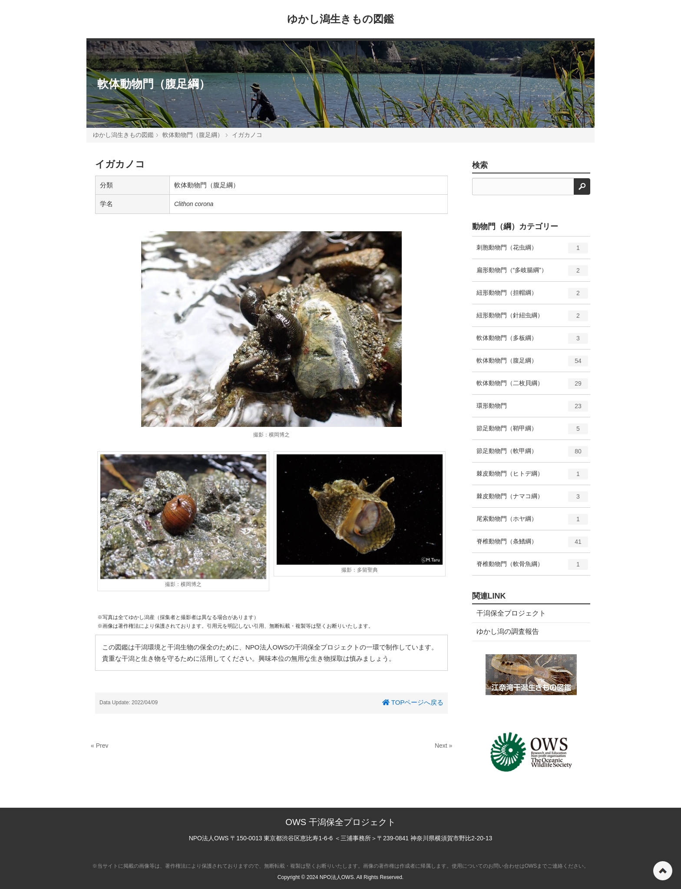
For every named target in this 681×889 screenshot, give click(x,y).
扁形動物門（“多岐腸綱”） (532, 273)
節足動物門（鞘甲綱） (532, 431)
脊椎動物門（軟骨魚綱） (532, 567)
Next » (443, 745)
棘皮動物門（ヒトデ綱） (532, 477)
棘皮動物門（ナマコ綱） (532, 499)
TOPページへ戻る (412, 702)
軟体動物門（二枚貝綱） (532, 386)
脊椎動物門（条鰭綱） (532, 544)
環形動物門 (532, 409)
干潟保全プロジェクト (511, 613)
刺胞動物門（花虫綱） (532, 251)
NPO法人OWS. (337, 877)
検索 (480, 165)
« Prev (99, 745)
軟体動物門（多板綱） (532, 341)
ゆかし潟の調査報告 (507, 631)
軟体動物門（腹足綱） (153, 83)
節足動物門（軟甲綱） (532, 454)
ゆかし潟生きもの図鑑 (340, 19)
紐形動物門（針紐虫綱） (532, 318)
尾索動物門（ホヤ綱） (532, 522)
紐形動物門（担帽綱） (532, 296)
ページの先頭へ (662, 870)
